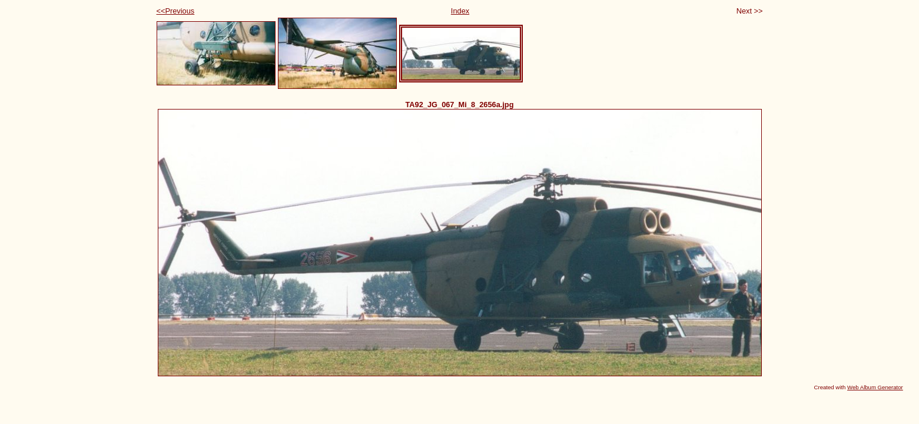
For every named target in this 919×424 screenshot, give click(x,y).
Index (460, 10)
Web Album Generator (875, 387)
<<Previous (176, 10)
